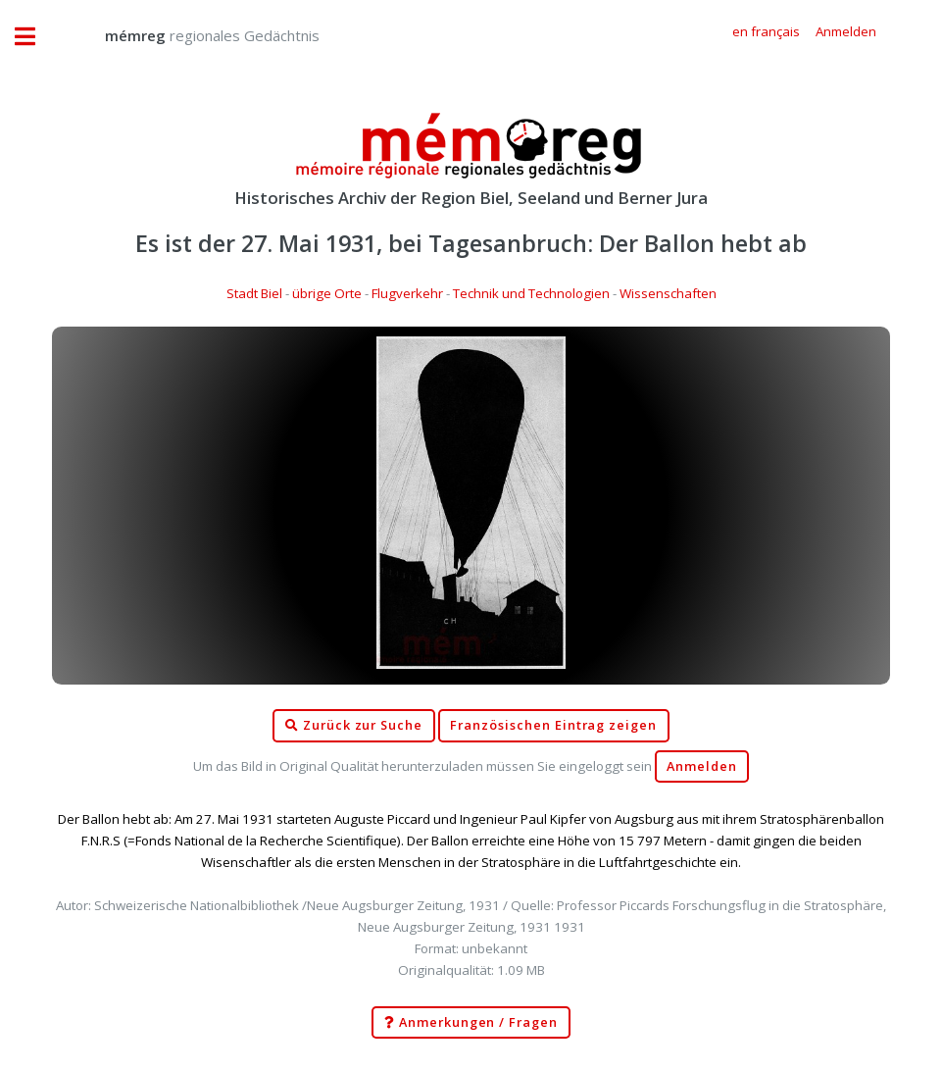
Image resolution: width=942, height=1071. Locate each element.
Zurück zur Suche (353, 726)
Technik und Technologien (531, 293)
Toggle (35, 37)
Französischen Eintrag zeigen (553, 725)
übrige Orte (327, 293)
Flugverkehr (407, 293)
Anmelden (702, 766)
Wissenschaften (668, 293)
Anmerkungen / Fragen (471, 1023)
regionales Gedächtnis (193, 35)
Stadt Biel (254, 293)
